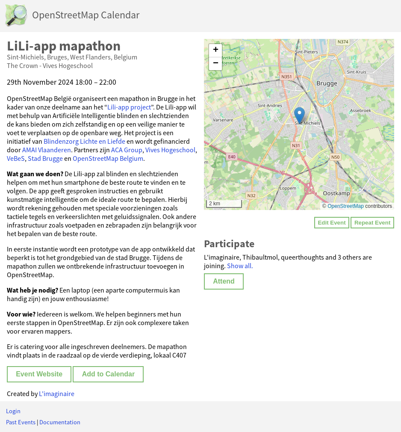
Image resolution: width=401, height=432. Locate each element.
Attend (224, 281)
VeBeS (16, 158)
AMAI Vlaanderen (46, 149)
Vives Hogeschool (170, 149)
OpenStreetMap (345, 206)
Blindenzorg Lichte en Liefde (84, 141)
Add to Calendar (108, 374)
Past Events (20, 422)
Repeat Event (372, 222)
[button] (299, 115)
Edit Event (331, 222)
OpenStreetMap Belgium (108, 158)
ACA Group (126, 149)
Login (13, 411)
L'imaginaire (56, 393)
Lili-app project (129, 107)
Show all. (240, 265)
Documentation (59, 422)
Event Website (39, 374)
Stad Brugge (45, 158)
